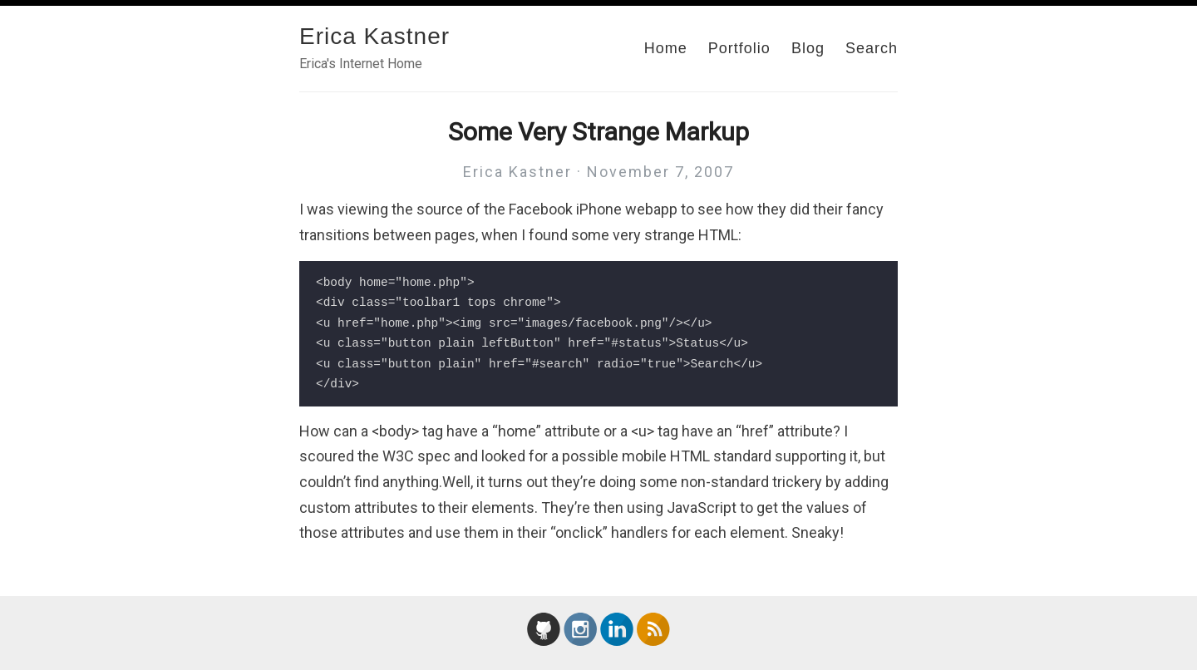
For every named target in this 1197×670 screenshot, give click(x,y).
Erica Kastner (374, 36)
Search (871, 48)
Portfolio (739, 48)
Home (665, 48)
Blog (808, 48)
